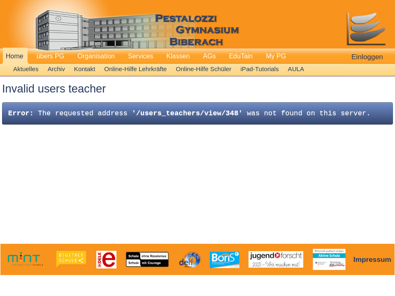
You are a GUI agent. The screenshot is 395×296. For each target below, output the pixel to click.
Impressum (372, 259)
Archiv (56, 68)
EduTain (241, 56)
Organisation (96, 56)
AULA (296, 68)
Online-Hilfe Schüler (203, 68)
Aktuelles (26, 68)
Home (14, 56)
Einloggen (367, 57)
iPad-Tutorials (259, 68)
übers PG (51, 56)
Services (140, 56)
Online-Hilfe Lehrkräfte (135, 68)
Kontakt (84, 68)
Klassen (178, 56)
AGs (209, 56)
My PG (276, 56)
